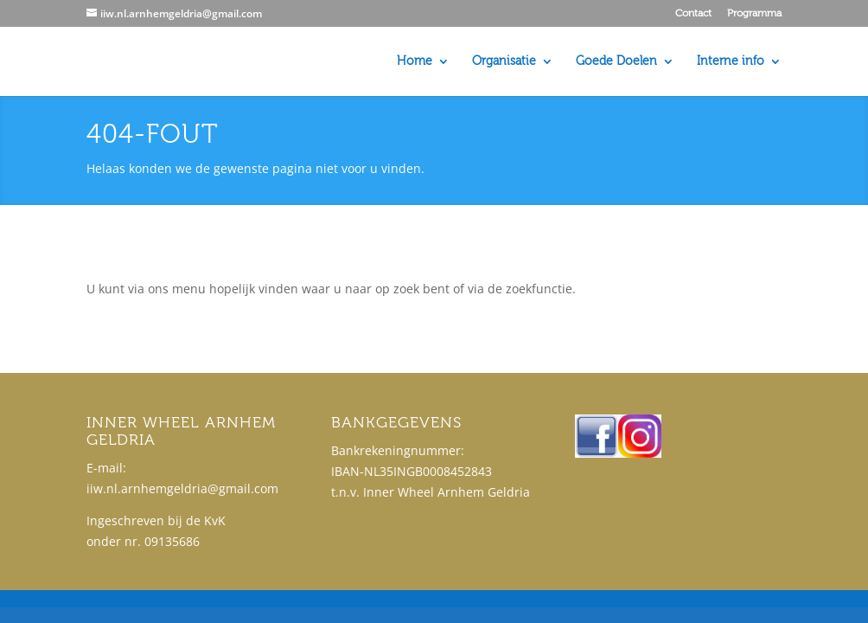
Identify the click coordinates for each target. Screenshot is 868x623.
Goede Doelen (616, 61)
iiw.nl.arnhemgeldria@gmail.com (182, 488)
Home (414, 61)
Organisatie (504, 61)
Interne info (730, 61)
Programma (754, 13)
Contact (693, 13)
